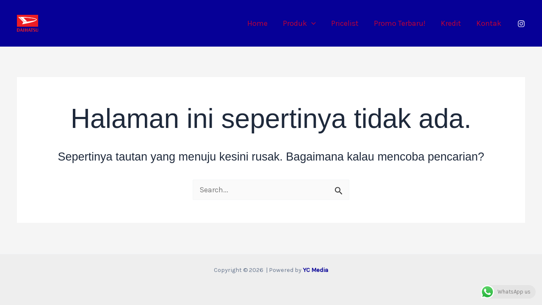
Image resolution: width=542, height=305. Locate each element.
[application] (311, 23)
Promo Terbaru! (400, 23)
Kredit (451, 23)
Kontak (488, 23)
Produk (299, 23)
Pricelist (345, 23)
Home (257, 23)
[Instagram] (521, 24)
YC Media (315, 270)
